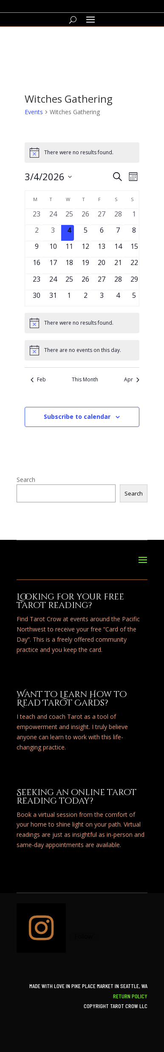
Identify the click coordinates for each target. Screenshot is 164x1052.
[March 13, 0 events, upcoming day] (101, 249)
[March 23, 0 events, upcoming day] (36, 282)
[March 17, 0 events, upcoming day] (53, 265)
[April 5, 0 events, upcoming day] (134, 298)
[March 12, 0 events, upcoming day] (85, 249)
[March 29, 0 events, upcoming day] (134, 282)
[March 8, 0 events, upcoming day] (134, 233)
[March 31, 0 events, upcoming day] (53, 298)
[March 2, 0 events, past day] (36, 233)
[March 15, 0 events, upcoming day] (134, 249)
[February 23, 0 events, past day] (36, 217)
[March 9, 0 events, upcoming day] (36, 249)
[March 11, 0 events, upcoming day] (69, 249)
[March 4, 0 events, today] (69, 233)
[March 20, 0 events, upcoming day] (101, 265)
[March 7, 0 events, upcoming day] (118, 233)
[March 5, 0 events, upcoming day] (85, 233)
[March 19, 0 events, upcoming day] (85, 265)
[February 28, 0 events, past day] (118, 217)
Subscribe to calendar (77, 416)
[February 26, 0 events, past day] (85, 217)
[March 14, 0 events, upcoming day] (118, 249)
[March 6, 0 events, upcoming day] (101, 233)
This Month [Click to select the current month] (85, 379)
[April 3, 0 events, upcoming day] (101, 298)
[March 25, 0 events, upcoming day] (69, 282)
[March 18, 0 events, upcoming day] (69, 265)
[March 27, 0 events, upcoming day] (101, 282)
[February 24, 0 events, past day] (53, 217)
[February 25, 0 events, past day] (69, 217)
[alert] (82, 152)
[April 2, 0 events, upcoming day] (85, 298)
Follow (83, 936)
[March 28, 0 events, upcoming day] (118, 282)
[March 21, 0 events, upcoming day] (118, 265)
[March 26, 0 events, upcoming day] (85, 282)
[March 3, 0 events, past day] (53, 233)
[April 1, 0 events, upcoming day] (69, 298)
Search (26, 480)
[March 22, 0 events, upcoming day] (134, 265)
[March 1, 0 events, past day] (134, 217)
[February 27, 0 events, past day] (101, 217)
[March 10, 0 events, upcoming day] (53, 249)
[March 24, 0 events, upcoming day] (53, 282)
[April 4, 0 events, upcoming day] (118, 298)
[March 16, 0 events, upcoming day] (36, 265)
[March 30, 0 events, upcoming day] (36, 298)
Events (34, 112)
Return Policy (130, 996)
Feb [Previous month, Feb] (38, 379)
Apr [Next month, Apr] (131, 379)
